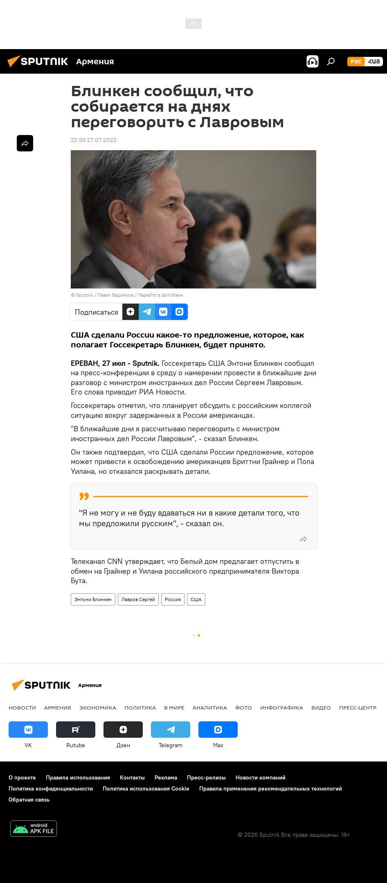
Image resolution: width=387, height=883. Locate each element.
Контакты (132, 777)
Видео (321, 707)
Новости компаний (261, 777)
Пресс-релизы (206, 777)
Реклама (166, 777)
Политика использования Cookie (146, 788)
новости (22, 707)
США (196, 599)
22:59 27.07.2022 (94, 140)
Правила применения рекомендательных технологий (270, 788)
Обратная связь (29, 799)
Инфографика (281, 707)
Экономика (97, 707)
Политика (140, 707)
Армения (57, 707)
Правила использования (78, 777)
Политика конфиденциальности (51, 788)
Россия (173, 599)
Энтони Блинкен (93, 599)
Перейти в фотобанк (160, 295)
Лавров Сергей (138, 599)
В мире (174, 707)
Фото (243, 707)
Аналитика (210, 707)
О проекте (22, 777)
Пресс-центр (357, 707)
